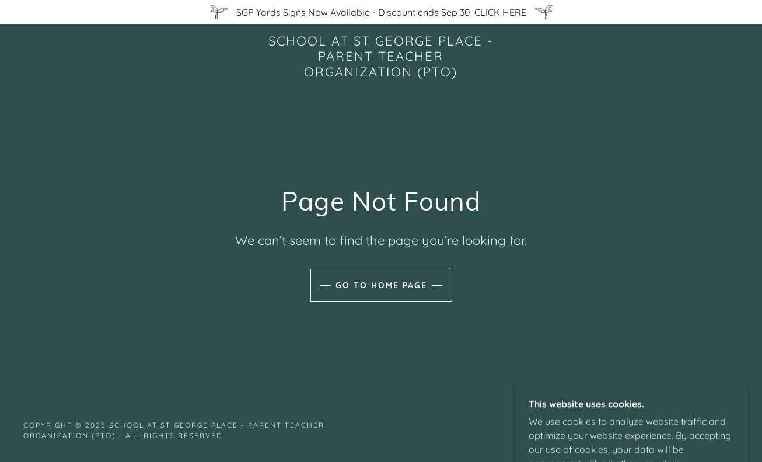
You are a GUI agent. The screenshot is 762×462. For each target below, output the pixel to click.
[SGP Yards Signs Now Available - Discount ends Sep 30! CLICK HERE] (381, 12)
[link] (381, 73)
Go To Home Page (381, 285)
